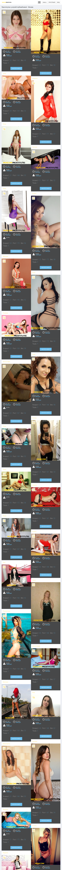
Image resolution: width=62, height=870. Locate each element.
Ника (4, 188)
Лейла (30, 858)
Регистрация (52, 2)
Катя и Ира (6, 361)
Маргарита (6, 744)
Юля (33, 272)
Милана (5, 256)
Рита (4, 123)
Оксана (34, 741)
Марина (34, 78)
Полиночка (6, 611)
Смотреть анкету (16, 68)
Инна (4, 516)
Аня (4, 562)
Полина (5, 313)
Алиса (34, 193)
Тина (4, 73)
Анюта (34, 485)
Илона (34, 418)
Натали (34, 145)
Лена (34, 580)
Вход (58, 2)
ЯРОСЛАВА (36, 646)
